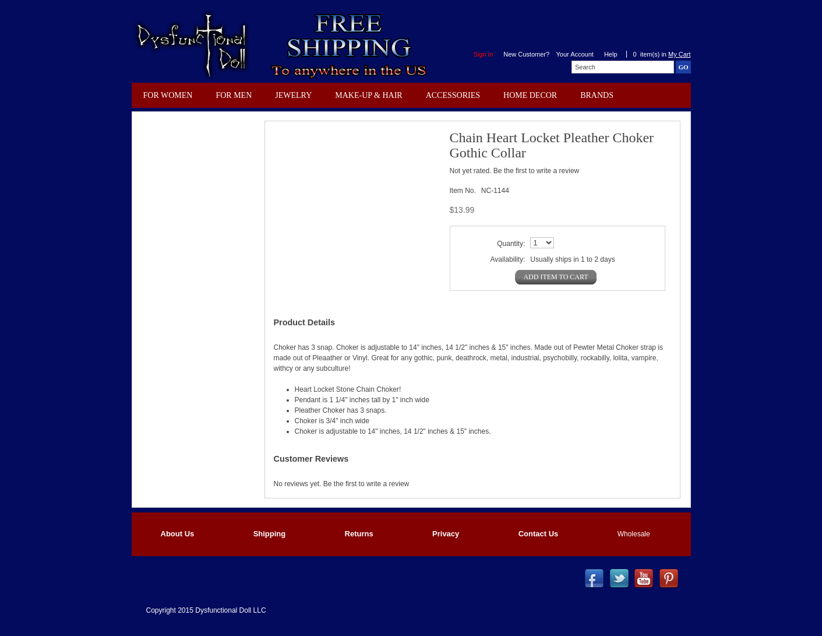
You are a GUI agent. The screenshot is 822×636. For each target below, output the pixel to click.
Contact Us (538, 533)
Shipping (269, 533)
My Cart (679, 54)
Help (611, 54)
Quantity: (511, 244)
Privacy (445, 533)
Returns (359, 533)
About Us (178, 533)
